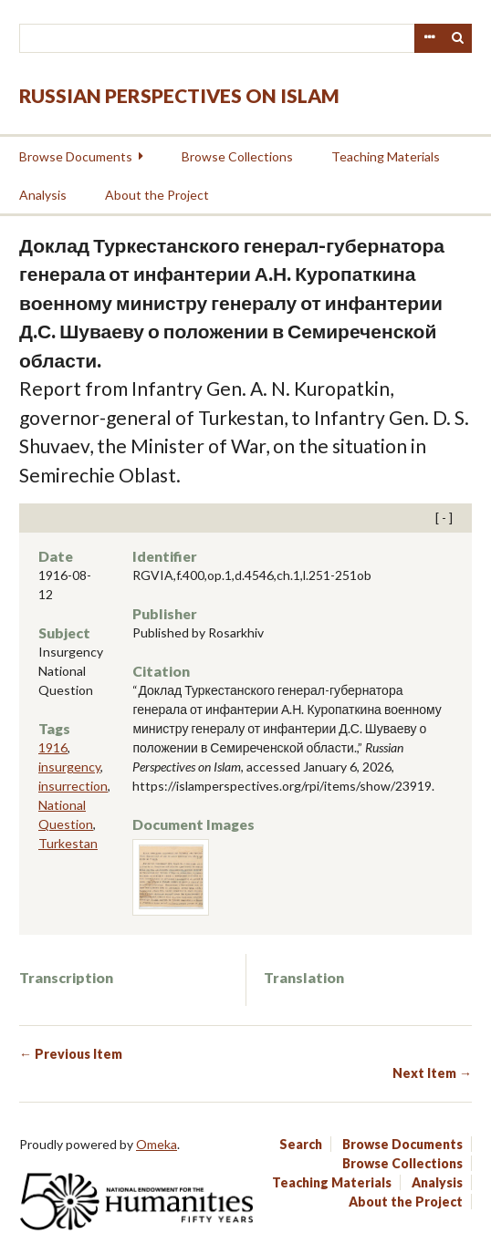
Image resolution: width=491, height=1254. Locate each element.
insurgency (69, 766)
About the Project (157, 194)
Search (458, 38)
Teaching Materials (385, 156)
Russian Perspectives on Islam (179, 95)
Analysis (43, 194)
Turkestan (68, 843)
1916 (53, 747)
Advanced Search (429, 38)
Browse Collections (237, 156)
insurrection (73, 785)
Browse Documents (75, 156)
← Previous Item (70, 1054)
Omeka (156, 1144)
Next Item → (432, 1073)
